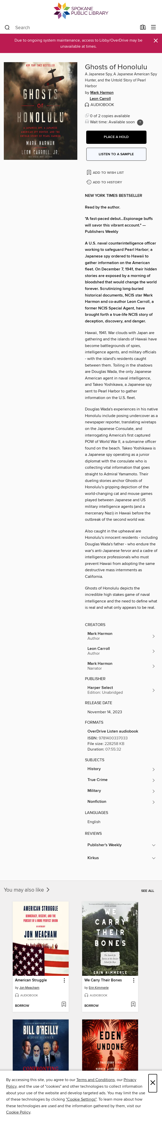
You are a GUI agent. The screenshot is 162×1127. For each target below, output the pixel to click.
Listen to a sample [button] (116, 154)
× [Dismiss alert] (155, 41)
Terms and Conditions (95, 1079)
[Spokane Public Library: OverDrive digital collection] (81, 11)
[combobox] (71, 28)
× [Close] (153, 1083)
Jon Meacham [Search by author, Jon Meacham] (29, 988)
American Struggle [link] (31, 980)
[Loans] (143, 28)
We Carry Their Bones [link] (103, 980)
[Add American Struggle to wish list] (64, 1004)
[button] (116, 137)
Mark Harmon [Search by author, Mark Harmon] (102, 93)
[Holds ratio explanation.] (140, 122)
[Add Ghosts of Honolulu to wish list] (105, 172)
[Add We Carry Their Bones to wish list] (133, 1004)
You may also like (27, 890)
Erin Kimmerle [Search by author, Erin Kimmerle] (99, 988)
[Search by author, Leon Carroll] (121, 651)
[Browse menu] (153, 27)
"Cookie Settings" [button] (81, 1099)
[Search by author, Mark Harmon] (121, 636)
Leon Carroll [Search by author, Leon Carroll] (100, 99)
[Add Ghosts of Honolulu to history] (104, 182)
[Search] (7, 28)
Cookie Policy (18, 1112)
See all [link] (147, 891)
